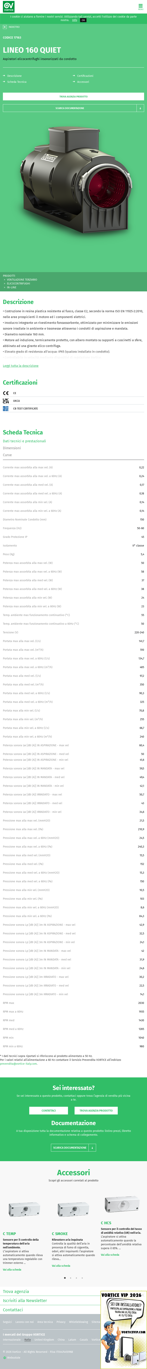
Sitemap (97, 1322)
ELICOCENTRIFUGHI (18, 283)
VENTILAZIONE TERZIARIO (22, 279)
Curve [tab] (7, 455)
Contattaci (49, 1110)
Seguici (7, 1322)
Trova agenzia (72, 1291)
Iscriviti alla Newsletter (72, 1300)
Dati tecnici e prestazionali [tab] (24, 441)
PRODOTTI (9, 276)
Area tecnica (45, 1322)
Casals (84, 1339)
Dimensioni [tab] (12, 448)
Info (74, 20)
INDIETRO (14, 26)
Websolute (11, 1357)
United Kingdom (44, 1339)
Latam (72, 1339)
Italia (27, 1339)
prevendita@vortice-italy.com (18, 1063)
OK (83, 20)
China (61, 1339)
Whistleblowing (78, 1322)
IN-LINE (11, 287)
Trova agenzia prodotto (73, 96)
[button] (73, 108)
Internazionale (12, 1339)
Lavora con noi (24, 1322)
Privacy (61, 1322)
